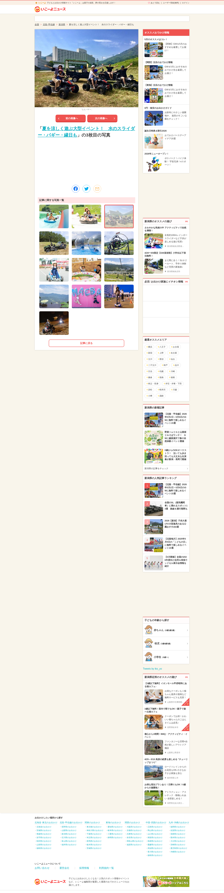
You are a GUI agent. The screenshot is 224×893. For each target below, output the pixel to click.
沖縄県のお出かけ (177, 852)
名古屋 (173, 353)
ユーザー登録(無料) (171, 3)
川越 (174, 389)
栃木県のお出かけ (94, 845)
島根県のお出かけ (155, 841)
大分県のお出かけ (177, 841)
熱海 (160, 377)
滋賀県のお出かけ (134, 845)
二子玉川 (151, 365)
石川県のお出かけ (69, 837)
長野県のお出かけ (69, 827)
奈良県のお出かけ (134, 837)
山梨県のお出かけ (69, 830)
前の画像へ (72, 118)
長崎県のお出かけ (177, 834)
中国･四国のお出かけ (156, 822)
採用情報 (84, 868)
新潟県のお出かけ (69, 834)
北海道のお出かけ (44, 827)
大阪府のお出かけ (134, 827)
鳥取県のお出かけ (155, 837)
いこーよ (42, 3)
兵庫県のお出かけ (134, 834)
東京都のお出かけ (94, 827)
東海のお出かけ (113, 822)
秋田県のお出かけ (44, 841)
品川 (176, 365)
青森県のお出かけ (44, 834)
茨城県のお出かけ (94, 848)
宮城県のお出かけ (44, 830)
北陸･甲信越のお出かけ (71, 822)
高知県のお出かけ (155, 848)
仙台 (172, 359)
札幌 (160, 371)
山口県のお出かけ (155, 834)
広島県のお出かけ (155, 827)
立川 (149, 359)
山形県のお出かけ (44, 845)
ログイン (185, 3)
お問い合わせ (42, 868)
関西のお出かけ (132, 822)
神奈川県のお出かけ (95, 830)
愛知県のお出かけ (115, 827)
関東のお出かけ (92, 822)
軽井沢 (161, 389)
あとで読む (155, 3)
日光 (149, 371)
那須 (160, 359)
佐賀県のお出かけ (177, 830)
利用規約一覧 (106, 868)
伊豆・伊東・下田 (173, 383)
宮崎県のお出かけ (177, 845)
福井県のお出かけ (69, 845)
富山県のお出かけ (69, 841)
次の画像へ (101, 118)
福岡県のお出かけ (177, 827)
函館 (160, 396)
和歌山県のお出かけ (135, 841)
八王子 (161, 347)
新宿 (149, 353)
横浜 (149, 347)
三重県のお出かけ (115, 834)
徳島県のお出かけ (155, 855)
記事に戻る (86, 343)
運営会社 (64, 868)
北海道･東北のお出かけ (46, 822)
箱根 (172, 377)
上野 (160, 353)
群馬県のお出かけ (94, 841)
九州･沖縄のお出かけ (179, 822)
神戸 (165, 365)
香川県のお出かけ (155, 852)
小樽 (149, 396)
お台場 (175, 347)
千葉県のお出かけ (94, 834)
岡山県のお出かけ (155, 830)
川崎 (172, 371)
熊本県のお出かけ (177, 837)
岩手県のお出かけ (44, 837)
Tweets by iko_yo (152, 668)
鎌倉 (149, 377)
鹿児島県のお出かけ (178, 848)
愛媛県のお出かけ (155, 845)
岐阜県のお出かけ (115, 830)
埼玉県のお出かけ (94, 837)
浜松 (149, 389)
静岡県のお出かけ (115, 837)
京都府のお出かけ (134, 830)
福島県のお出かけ (44, 848)
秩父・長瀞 (152, 383)
